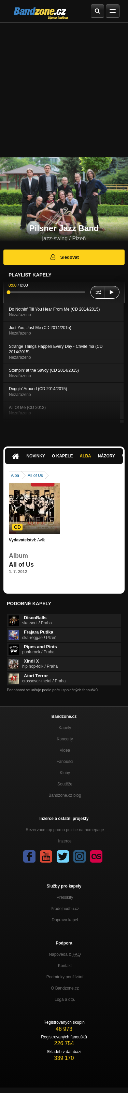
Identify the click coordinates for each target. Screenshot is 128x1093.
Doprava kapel (65, 920)
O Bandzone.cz (65, 988)
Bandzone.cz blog (64, 795)
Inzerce (64, 841)
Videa (65, 750)
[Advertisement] (64, 90)
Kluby (65, 772)
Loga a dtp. (65, 999)
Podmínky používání (65, 977)
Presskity (65, 897)
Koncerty (65, 739)
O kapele (62, 456)
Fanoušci (65, 761)
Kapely (65, 727)
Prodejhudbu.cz (65, 908)
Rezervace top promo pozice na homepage (65, 829)
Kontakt (65, 965)
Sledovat (64, 257)
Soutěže (64, 784)
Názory (106, 456)
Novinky (35, 456)
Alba (85, 456)
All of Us (35, 475)
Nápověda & (65, 954)
